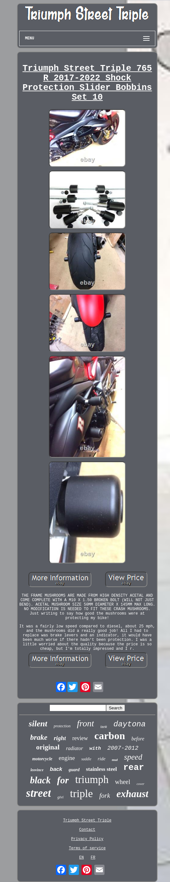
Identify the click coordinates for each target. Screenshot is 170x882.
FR (93, 857)
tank (103, 727)
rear (133, 767)
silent (38, 723)
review (80, 738)
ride (101, 758)
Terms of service (87, 848)
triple (81, 793)
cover (140, 784)
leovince (36, 770)
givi (60, 797)
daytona (129, 724)
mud (115, 760)
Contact (87, 830)
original (47, 747)
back (56, 769)
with (95, 748)
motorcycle (42, 758)
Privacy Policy (87, 839)
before (137, 738)
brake (39, 737)
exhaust (132, 793)
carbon (109, 735)
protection (62, 725)
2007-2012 (122, 748)
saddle (86, 759)
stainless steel (101, 769)
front (85, 723)
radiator (74, 748)
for (63, 780)
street (38, 793)
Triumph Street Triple (87, 820)
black (40, 780)
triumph (92, 779)
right (60, 738)
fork (104, 795)
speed (133, 757)
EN (81, 857)
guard (74, 769)
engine (67, 758)
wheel (122, 781)
